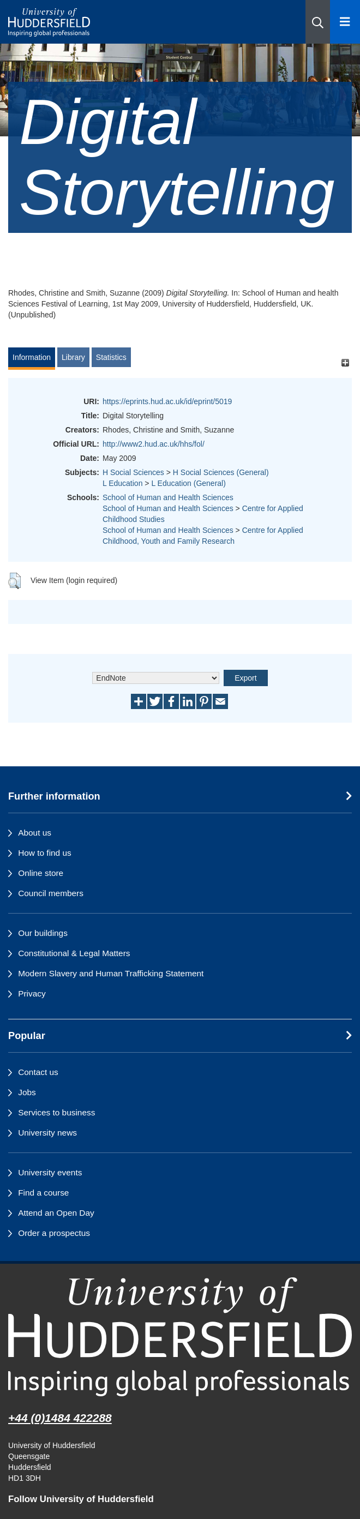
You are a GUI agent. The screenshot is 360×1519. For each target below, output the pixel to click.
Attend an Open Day (56, 1212)
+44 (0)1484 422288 (60, 1418)
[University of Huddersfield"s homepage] (180, 1336)
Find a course (43, 1192)
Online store (40, 873)
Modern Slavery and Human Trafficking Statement (110, 973)
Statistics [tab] (111, 357)
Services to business (56, 1112)
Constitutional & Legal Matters (74, 953)
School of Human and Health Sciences (168, 497)
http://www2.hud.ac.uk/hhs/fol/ (154, 444)
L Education (122, 483)
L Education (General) (188, 483)
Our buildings (43, 933)
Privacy (31, 993)
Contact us (38, 1072)
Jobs (27, 1092)
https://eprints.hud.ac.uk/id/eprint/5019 (167, 401)
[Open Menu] (345, 22)
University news (47, 1132)
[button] (317, 22)
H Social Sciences (133, 472)
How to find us (44, 852)
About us (34, 832)
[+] (345, 362)
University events (50, 1172)
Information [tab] (32, 357)
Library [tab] (73, 357)
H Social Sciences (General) (221, 472)
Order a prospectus (54, 1233)
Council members (50, 893)
